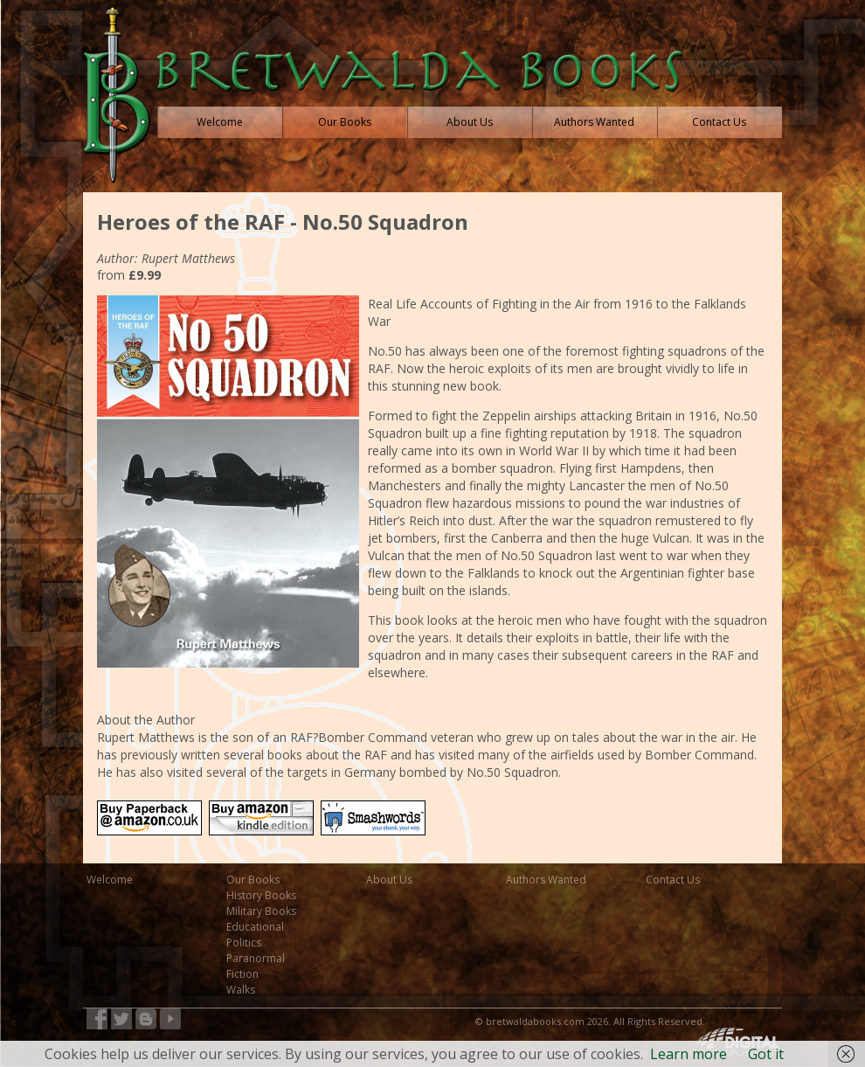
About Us (389, 879)
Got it (766, 1054)
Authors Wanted (546, 879)
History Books (261, 895)
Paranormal (255, 958)
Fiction (242, 974)
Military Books (261, 911)
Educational (255, 926)
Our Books (253, 879)
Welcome (109, 879)
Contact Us (673, 879)
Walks (240, 989)
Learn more (688, 1054)
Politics (243, 942)
